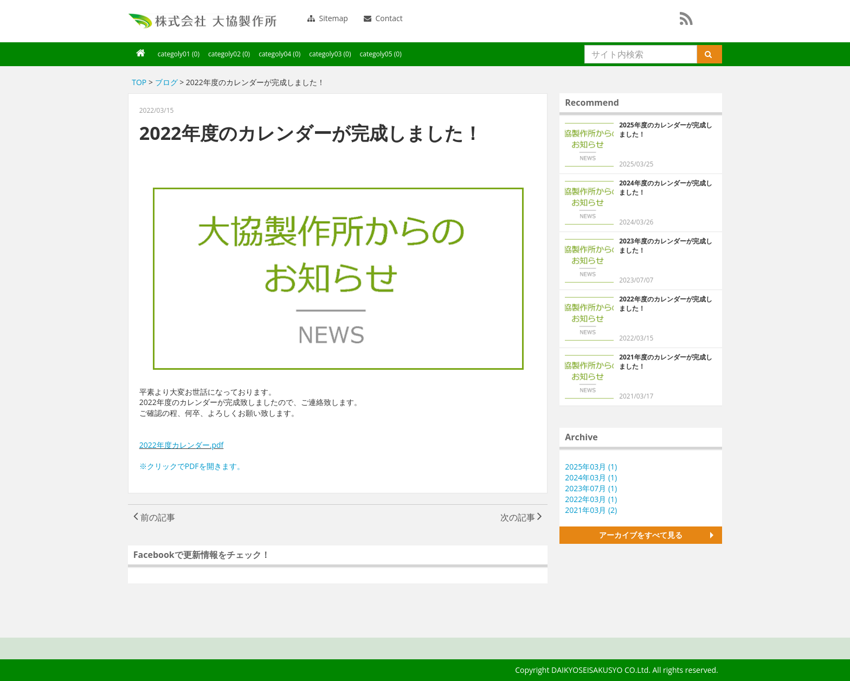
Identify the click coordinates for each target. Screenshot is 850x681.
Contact (383, 18)
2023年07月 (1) (591, 488)
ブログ (166, 82)
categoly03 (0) (330, 54)
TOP (139, 82)
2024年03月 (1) (591, 477)
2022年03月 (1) (591, 499)
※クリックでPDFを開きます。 (191, 466)
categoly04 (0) (279, 54)
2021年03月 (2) (591, 510)
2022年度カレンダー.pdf (181, 445)
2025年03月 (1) (591, 466)
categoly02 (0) (229, 54)
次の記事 (521, 517)
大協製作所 (202, 21)
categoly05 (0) (381, 54)
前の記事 (154, 517)
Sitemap (327, 18)
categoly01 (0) (178, 54)
